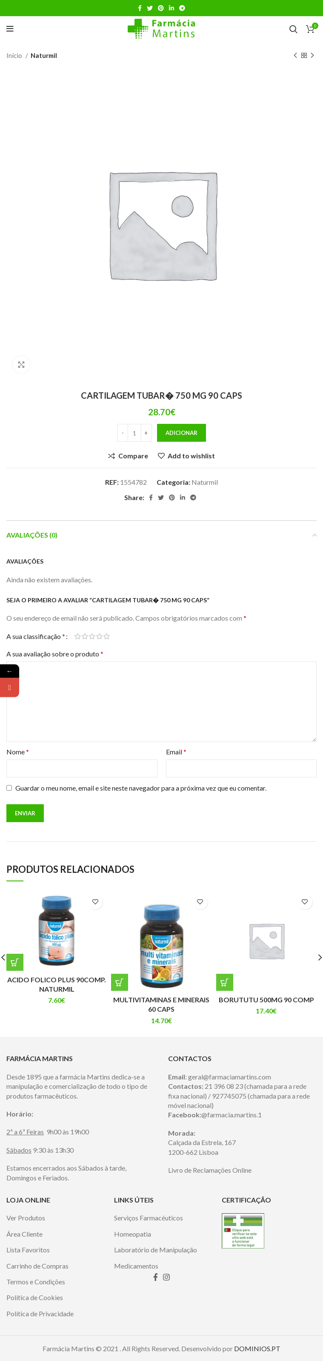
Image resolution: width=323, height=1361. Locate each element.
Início (14, 55)
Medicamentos (136, 1266)
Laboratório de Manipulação (155, 1250)
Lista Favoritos (28, 1250)
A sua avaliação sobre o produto (54, 654)
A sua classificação (35, 636)
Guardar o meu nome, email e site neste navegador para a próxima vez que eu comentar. (140, 788)
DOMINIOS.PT (257, 1348)
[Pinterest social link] (160, 8)
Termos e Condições (35, 1282)
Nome (17, 752)
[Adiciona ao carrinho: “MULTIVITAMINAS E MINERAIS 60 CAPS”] (119, 982)
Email (176, 752)
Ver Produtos (25, 1218)
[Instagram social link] (166, 1277)
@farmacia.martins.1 (231, 1115)
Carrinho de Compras (37, 1266)
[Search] (293, 28)
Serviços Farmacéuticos (148, 1218)
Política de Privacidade (40, 1313)
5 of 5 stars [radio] (106, 636)
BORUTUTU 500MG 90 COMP (266, 1000)
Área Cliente (24, 1234)
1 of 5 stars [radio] (77, 636)
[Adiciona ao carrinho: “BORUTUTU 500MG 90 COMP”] (224, 982)
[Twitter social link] (149, 8)
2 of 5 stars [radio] (85, 636)
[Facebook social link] (139, 8)
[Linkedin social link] (171, 8)
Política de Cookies (34, 1297)
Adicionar (181, 432)
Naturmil (44, 55)
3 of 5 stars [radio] (92, 636)
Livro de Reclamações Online (210, 1170)
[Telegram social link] (182, 8)
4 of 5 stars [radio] (99, 636)
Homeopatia (132, 1234)
